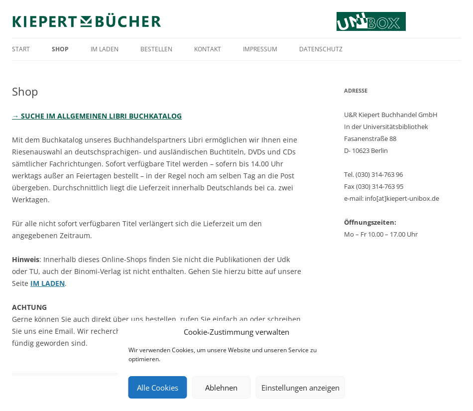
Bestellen (156, 49)
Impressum (260, 49)
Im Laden (104, 49)
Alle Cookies (157, 388)
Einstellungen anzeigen (300, 388)
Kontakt (207, 49)
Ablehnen (221, 388)
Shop (60, 49)
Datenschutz (321, 49)
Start (21, 49)
